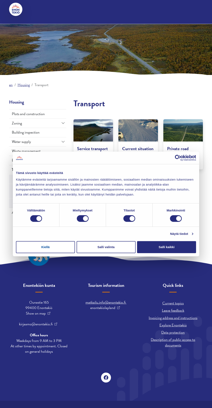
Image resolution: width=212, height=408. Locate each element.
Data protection (173, 332)
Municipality (72, 24)
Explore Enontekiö (173, 325)
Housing (47, 24)
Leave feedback (173, 310)
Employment (101, 24)
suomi (131, 9)
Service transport (92, 148)
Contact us (39, 9)
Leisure (125, 24)
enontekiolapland (102, 307)
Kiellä (45, 247)
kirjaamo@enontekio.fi (36, 324)
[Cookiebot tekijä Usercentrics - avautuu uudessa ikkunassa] (178, 158)
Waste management (26, 151)
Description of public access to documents (173, 342)
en (11, 85)
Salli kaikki (167, 247)
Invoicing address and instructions (173, 318)
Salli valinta (106, 247)
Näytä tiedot (179, 233)
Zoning (17, 123)
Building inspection (26, 132)
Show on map (36, 313)
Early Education (153, 24)
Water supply (21, 141)
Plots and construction (28, 114)
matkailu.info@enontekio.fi (106, 302)
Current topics (173, 303)
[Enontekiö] (15, 9)
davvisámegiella (109, 9)
